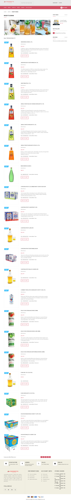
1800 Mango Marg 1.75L (26, 41)
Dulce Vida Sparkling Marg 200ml (29, 310)
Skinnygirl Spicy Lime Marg (60, 33)
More (22, 7)
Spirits (13, 7)
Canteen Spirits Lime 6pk (27, 227)
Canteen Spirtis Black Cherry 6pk (29, 269)
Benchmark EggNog (26, 165)
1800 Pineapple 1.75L (26, 83)
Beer (18, 7)
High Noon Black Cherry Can (28, 434)
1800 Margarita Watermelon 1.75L (29, 62)
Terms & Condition (32, 474)
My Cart (63, 8)
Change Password (45, 479)
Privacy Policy (31, 475)
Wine (9, 7)
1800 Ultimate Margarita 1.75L (28, 124)
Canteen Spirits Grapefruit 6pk (29, 207)
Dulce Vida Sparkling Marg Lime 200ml (30, 331)
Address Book (44, 477)
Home (5, 7)
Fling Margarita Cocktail (28, 393)
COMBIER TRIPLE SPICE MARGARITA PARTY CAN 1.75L (33, 289)
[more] (66, 14)
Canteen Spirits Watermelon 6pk (29, 248)
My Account (29, 7)
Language (55, 2)
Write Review (23, 64)
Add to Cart (25, 55)
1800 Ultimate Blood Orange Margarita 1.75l (32, 103)
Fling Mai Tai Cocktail (26, 372)
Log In (60, 2)
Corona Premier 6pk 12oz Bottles (63, 21)
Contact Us (44, 480)
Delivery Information (32, 479)
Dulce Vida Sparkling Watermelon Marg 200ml (33, 351)
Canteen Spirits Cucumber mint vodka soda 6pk (33, 186)
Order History (44, 475)
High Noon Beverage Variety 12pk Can (31, 413)
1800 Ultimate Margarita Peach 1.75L (30, 145)
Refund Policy (31, 477)
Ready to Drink (15, 11)
